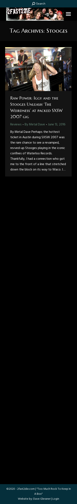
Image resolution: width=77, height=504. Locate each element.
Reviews (16, 124)
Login (55, 499)
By (35, 124)
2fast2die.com (26, 489)
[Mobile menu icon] (68, 14)
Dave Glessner (42, 499)
